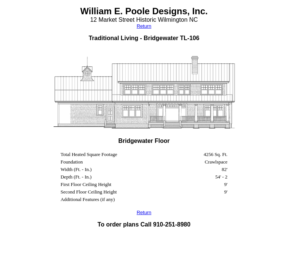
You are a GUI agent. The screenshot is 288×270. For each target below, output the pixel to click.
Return (143, 26)
